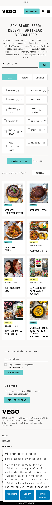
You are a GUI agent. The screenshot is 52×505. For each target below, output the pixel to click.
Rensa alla (38, 160)
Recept (5, 435)
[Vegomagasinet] (9, 11)
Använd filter (19, 160)
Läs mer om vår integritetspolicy (27, 486)
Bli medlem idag (17, 399)
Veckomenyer (7, 446)
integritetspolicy (16, 366)
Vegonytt (6, 440)
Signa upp (13, 372)
